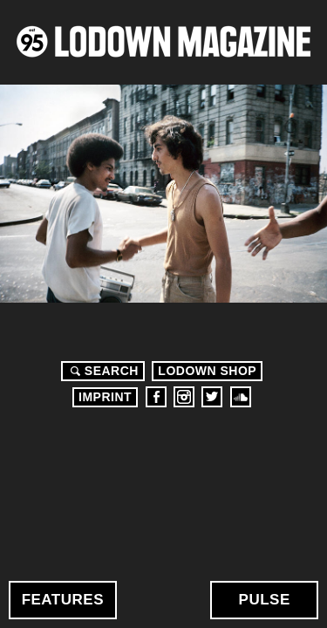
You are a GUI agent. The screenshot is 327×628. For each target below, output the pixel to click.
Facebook (156, 396)
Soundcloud (240, 396)
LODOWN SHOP (207, 371)
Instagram (184, 396)
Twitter (211, 396)
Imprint (105, 397)
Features (63, 599)
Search (102, 370)
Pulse (264, 599)
